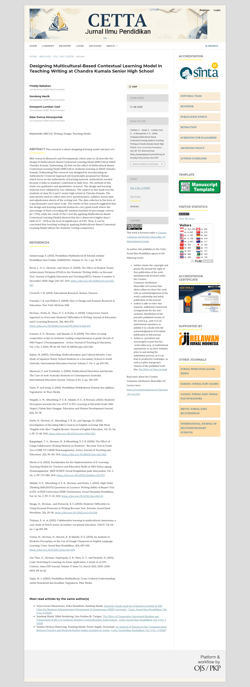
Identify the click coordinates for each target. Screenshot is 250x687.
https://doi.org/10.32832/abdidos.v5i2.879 (81, 475)
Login (80, 45)
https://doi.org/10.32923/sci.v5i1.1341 (76, 512)
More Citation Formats (145, 164)
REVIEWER (187, 106)
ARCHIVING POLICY (193, 148)
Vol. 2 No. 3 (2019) (63, 56)
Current (48, 45)
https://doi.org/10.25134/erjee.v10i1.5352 (72, 433)
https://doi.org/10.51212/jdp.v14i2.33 (82, 496)
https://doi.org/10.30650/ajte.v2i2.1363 (83, 454)
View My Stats (187, 218)
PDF (134, 86)
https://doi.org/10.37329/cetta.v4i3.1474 (52, 549)
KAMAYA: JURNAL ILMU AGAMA (200, 383)
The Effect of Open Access (152, 369)
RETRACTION (189, 127)
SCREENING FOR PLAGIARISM (198, 137)
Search (211, 45)
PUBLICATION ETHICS (194, 116)
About (111, 45)
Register (65, 45)
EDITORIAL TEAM (191, 96)
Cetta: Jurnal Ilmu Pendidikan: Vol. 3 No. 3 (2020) (138, 630)
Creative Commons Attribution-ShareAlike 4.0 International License (147, 237)
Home (33, 45)
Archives (95, 45)
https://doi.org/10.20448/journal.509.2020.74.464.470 (60, 326)
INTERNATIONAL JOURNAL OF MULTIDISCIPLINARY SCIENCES (199, 428)
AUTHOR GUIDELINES (194, 158)
